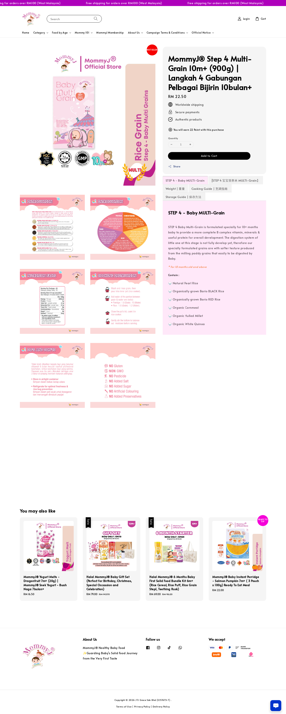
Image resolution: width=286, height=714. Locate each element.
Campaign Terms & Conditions (166, 32)
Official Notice (201, 32)
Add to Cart (209, 156)
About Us (134, 32)
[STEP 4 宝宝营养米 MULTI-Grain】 (235, 180)
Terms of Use (124, 706)
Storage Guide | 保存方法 (184, 197)
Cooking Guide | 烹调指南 (210, 189)
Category (39, 32)
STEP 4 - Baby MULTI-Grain (185, 180)
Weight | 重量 (175, 189)
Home (25, 32)
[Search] (96, 18)
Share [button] (174, 166)
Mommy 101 (82, 32)
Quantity (173, 138)
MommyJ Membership (110, 32)
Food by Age (60, 32)
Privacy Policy (142, 706)
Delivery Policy (161, 706)
